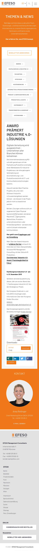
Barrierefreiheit (8, 499)
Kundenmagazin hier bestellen (19, 527)
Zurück (11, 362)
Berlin (5, 471)
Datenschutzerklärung (10, 501)
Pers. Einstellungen (9, 513)
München (6, 486)
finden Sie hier (26, 312)
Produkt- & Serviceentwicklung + (19, 94)
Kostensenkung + (19, 84)
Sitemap (6, 510)
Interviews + (19, 79)
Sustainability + (19, 105)
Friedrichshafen (8, 477)
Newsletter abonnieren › (19, 53)
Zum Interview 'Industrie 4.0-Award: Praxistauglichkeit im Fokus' (17, 260)
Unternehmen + (19, 115)
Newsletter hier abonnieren (19, 537)
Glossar (5, 507)
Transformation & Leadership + (19, 110)
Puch (5, 480)
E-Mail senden (19, 423)
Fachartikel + (19, 74)
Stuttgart (6, 488)
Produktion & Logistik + (19, 100)
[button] (10, 358)
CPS (15, 214)
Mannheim (6, 483)
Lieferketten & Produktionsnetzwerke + (21, 89)
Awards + (19, 64)
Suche (5, 504)
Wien (5, 491)
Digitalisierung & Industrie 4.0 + (19, 69)
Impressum (7, 496)
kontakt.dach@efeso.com (11, 459)
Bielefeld (6, 474)
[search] (30, 4)
